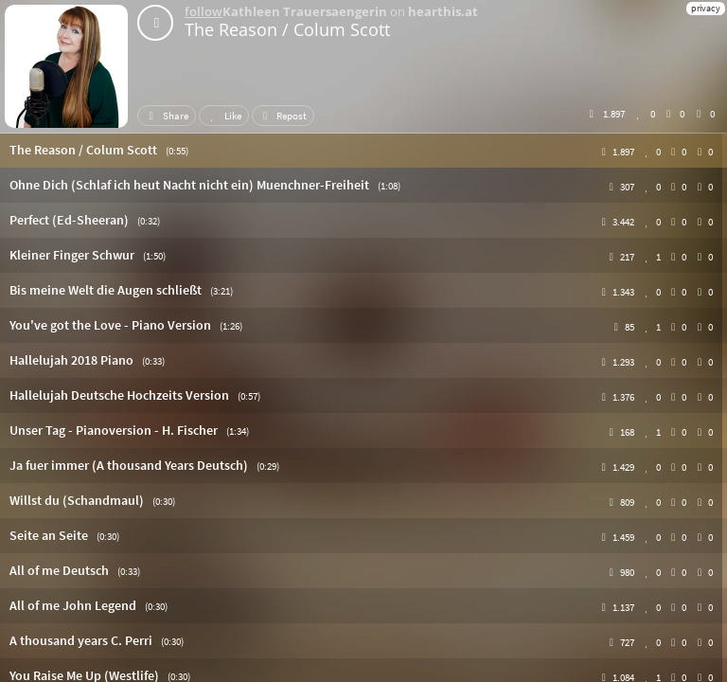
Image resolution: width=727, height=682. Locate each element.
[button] (363, 150)
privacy (705, 8)
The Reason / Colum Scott (287, 29)
